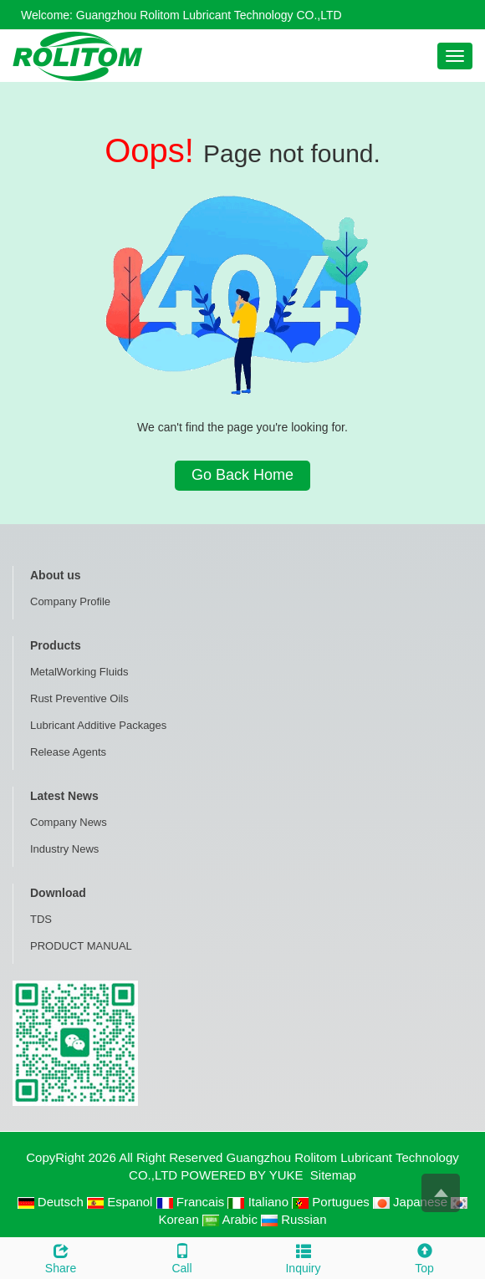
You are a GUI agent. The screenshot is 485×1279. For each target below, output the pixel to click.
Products (55, 645)
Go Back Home (242, 474)
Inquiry (303, 1256)
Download (58, 892)
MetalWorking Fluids (79, 671)
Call (181, 1256)
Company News (68, 822)
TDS (41, 919)
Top (424, 1256)
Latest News (64, 796)
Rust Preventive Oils (79, 698)
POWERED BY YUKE (243, 1175)
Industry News (64, 849)
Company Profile (70, 601)
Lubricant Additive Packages (98, 725)
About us (55, 575)
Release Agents (68, 752)
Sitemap (333, 1175)
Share (60, 1256)
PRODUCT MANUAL (81, 946)
